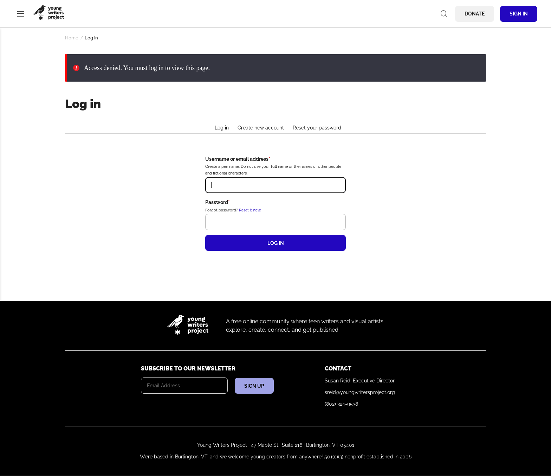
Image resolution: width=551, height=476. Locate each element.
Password (216, 202)
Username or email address (236, 159)
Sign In (519, 14)
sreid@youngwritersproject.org (360, 392)
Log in (222, 128)
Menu (21, 14)
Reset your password (317, 128)
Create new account (261, 128)
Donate (475, 14)
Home (71, 37)
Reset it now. (250, 210)
